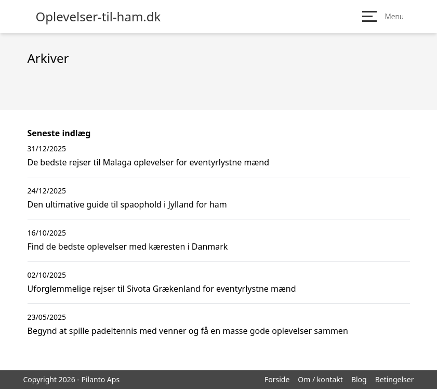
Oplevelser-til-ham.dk (98, 16)
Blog (359, 379)
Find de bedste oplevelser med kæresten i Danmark (128, 246)
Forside (276, 379)
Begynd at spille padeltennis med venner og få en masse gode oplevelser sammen (188, 330)
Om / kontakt (320, 379)
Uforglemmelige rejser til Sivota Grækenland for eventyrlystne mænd (162, 288)
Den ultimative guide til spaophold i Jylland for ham (127, 204)
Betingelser (394, 379)
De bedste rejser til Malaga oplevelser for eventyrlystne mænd (149, 162)
